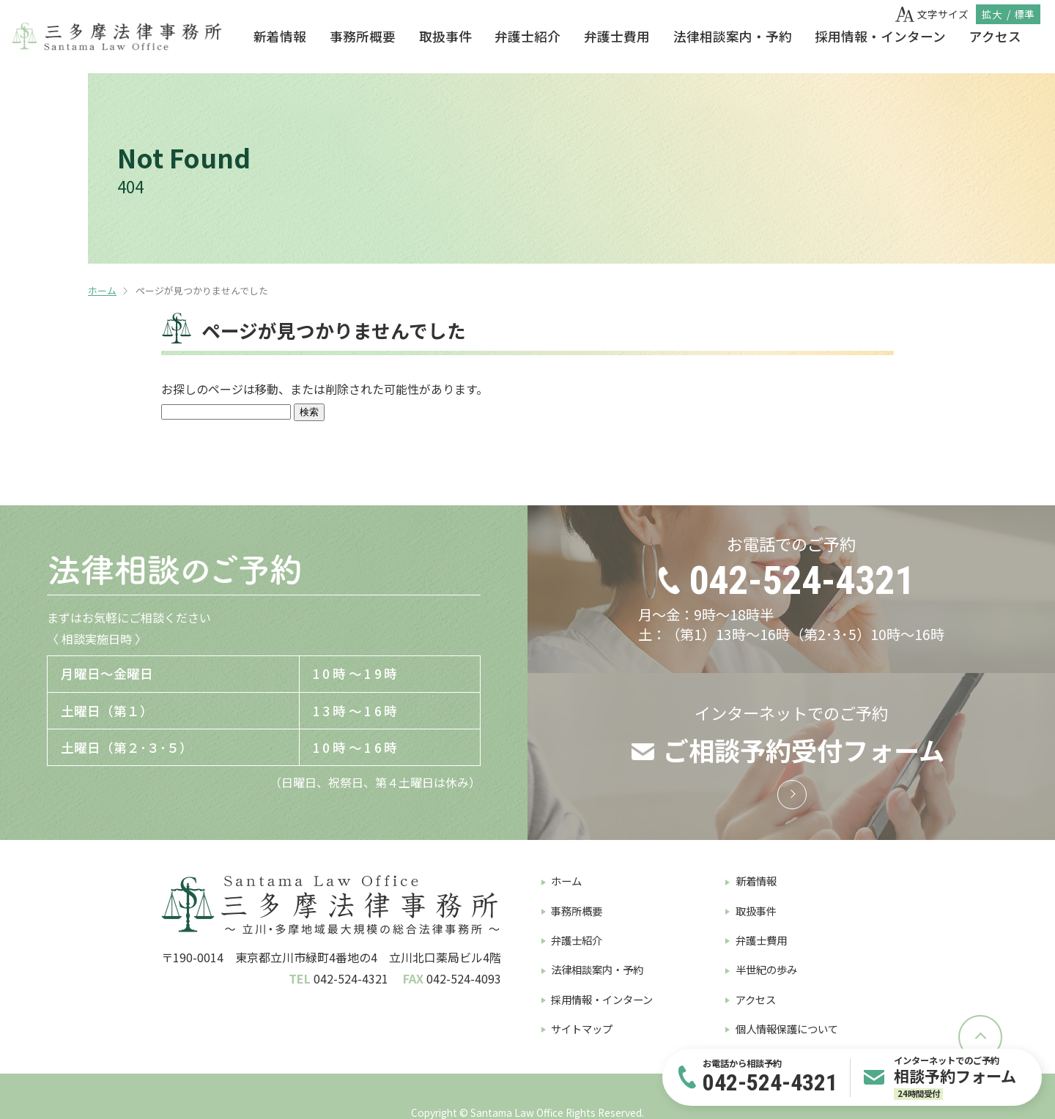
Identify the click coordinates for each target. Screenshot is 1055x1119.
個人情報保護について (787, 1028)
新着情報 (279, 36)
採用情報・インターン (880, 36)
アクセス (995, 36)
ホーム (102, 290)
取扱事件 (445, 36)
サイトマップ (581, 1028)
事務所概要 (363, 36)
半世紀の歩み (766, 969)
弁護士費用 (617, 36)
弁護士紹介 (527, 36)
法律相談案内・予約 (732, 36)
